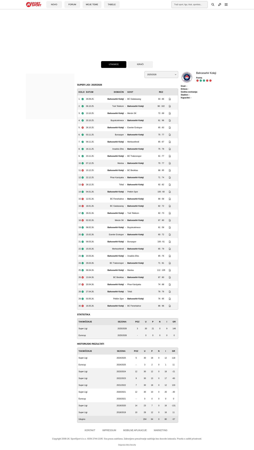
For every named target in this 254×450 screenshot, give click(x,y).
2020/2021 (121, 392)
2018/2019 (121, 412)
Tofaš (121, 185)
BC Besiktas (132, 170)
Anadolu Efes (118, 149)
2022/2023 (121, 378)
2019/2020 (121, 405)
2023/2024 (121, 371)
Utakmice (114, 64)
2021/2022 (121, 385)
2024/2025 (121, 358)
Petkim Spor (132, 192)
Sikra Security (131, 445)
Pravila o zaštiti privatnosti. (189, 439)
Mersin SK (131, 113)
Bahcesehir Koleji (116, 99)
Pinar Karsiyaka (117, 177)
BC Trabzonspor (134, 156)
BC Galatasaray (134, 99)
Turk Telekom (118, 106)
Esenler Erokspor (134, 127)
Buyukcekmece (117, 120)
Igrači (140, 64)
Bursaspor (119, 135)
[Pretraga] (211, 4)
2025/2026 (122, 328)
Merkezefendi (133, 142)
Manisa (121, 163)
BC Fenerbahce (117, 199)
